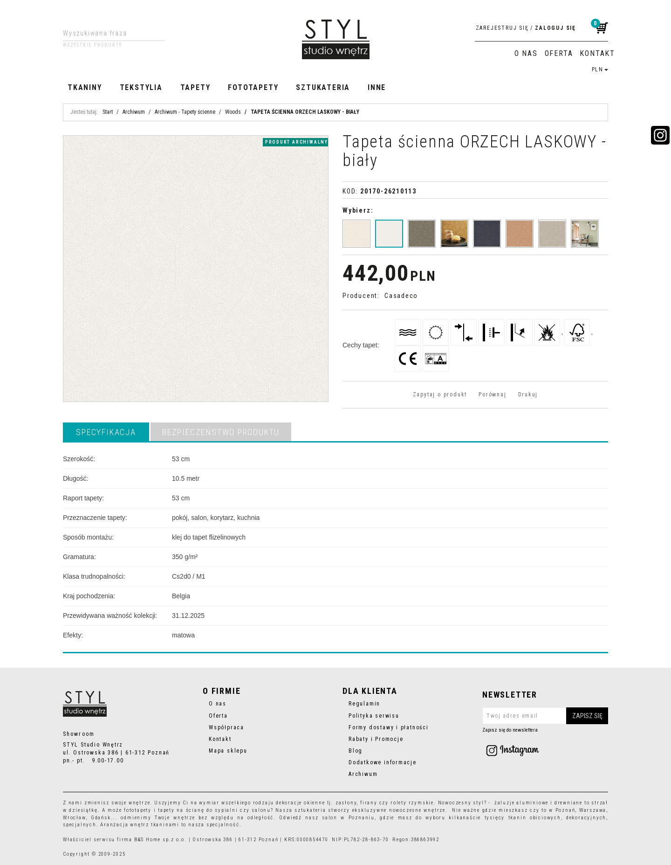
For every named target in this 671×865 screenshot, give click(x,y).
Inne (377, 87)
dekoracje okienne (300, 803)
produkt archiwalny (296, 142)
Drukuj (528, 394)
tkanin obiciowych (534, 818)
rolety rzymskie (412, 803)
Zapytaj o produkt (440, 394)
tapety (166, 810)
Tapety (195, 87)
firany (368, 803)
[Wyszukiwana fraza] (106, 33)
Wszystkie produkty (92, 45)
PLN (600, 69)
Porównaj (492, 394)
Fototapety (253, 87)
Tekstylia (141, 87)
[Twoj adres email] (545, 715)
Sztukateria (323, 87)
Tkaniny (85, 87)
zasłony (346, 803)
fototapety (137, 810)
